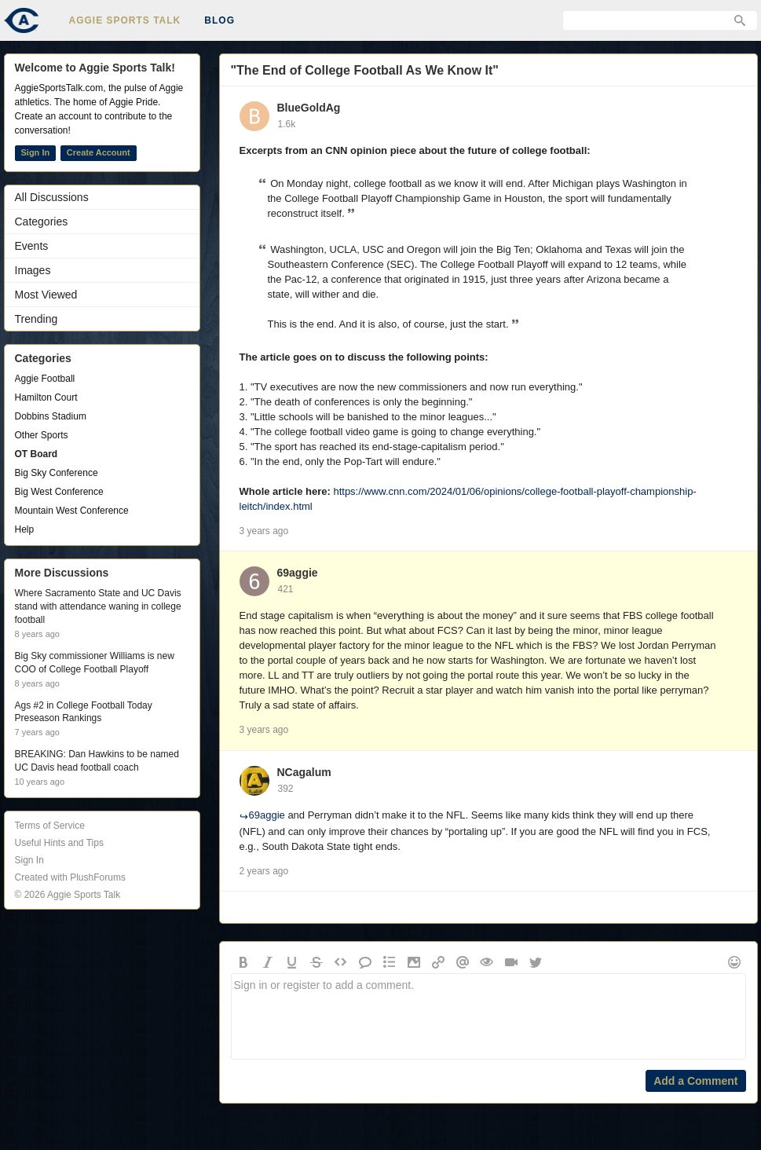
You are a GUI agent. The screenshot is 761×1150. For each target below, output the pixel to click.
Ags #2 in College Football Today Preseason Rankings (83, 712)
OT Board (36, 454)
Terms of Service (50, 825)
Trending (36, 319)
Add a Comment (695, 1081)
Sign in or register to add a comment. (488, 1016)
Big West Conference (59, 491)
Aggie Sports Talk (125, 20)
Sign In (35, 152)
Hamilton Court (46, 397)
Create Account (98, 152)
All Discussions (52, 197)
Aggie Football (45, 378)
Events (32, 246)
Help (25, 529)
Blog (219, 20)
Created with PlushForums (70, 877)
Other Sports (41, 435)
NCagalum (304, 772)
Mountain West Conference (72, 510)
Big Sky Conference (56, 472)
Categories (41, 221)
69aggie (297, 572)
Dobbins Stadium (50, 416)
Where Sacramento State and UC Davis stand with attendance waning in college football (98, 606)
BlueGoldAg (309, 107)
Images (33, 270)
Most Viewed (46, 294)
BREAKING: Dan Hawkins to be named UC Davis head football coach (97, 761)
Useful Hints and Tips (59, 842)
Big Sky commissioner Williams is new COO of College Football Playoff (94, 662)
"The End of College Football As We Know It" (365, 70)
